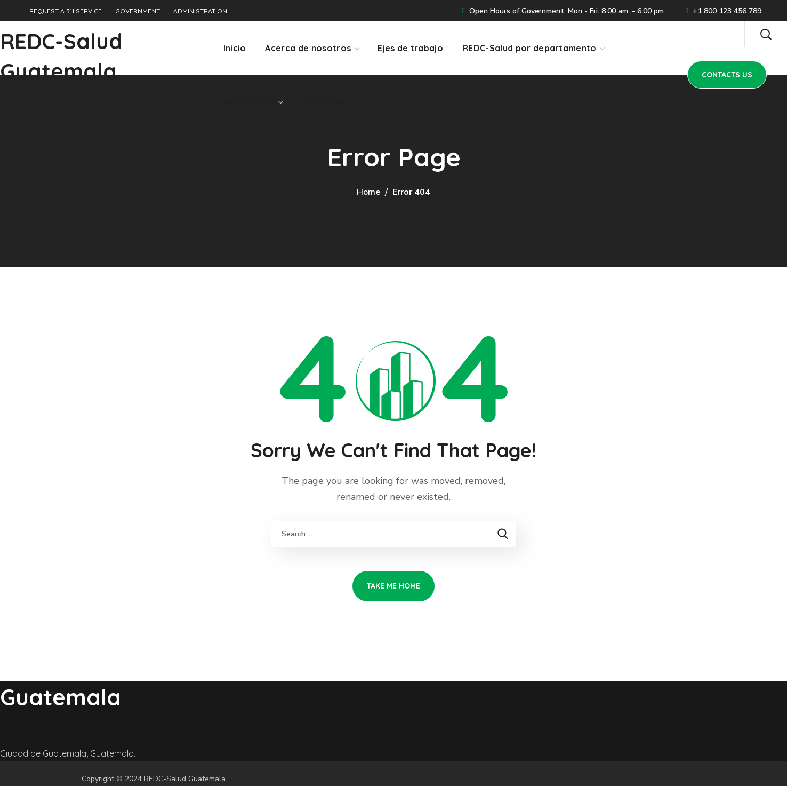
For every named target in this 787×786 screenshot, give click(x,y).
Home (368, 192)
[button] (765, 34)
